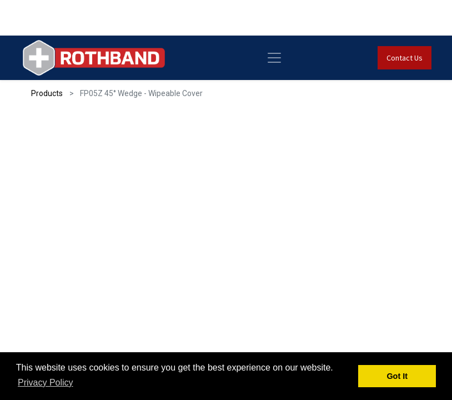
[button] (410, 162)
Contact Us (397, 58)
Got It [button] (397, 376)
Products (47, 93)
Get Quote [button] (77, 282)
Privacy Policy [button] (45, 382)
